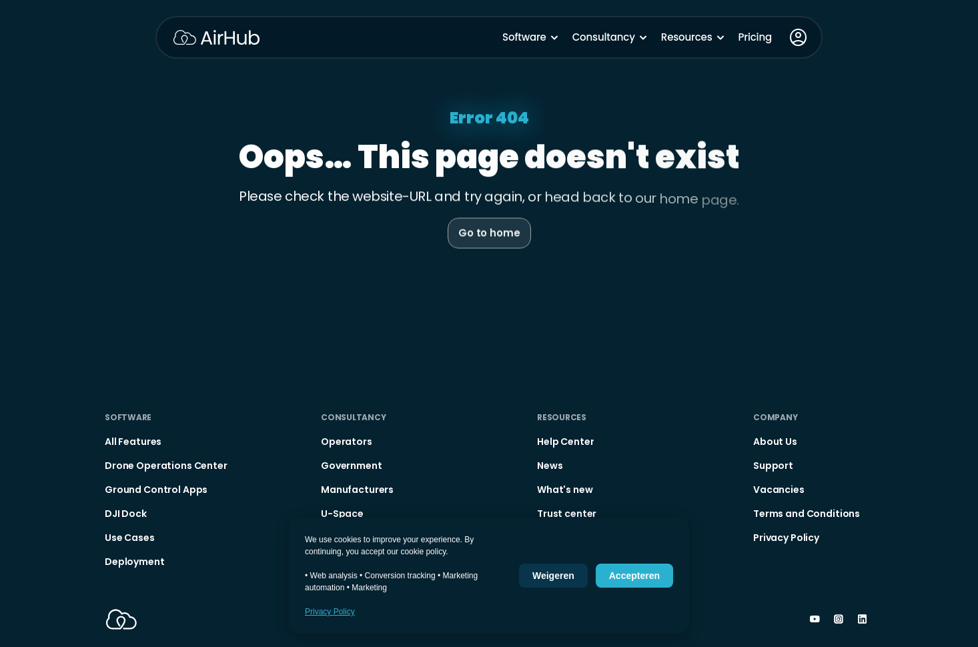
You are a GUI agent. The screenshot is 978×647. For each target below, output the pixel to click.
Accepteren (634, 575)
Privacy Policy (330, 611)
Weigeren (553, 575)
